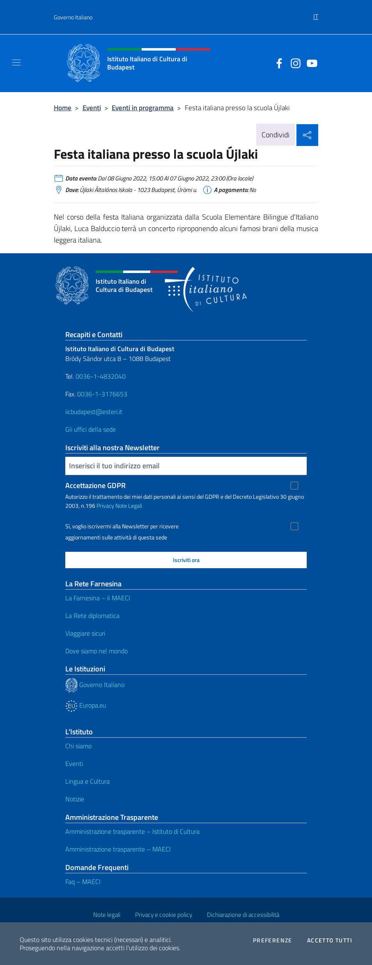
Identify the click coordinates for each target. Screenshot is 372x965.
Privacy (105, 505)
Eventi (92, 107)
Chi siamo (78, 746)
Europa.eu (85, 705)
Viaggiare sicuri (85, 633)
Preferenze (272, 940)
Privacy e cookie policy (163, 914)
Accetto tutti (329, 940)
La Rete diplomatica (92, 615)
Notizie (74, 799)
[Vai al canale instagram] (293, 62)
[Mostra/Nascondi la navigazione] (16, 62)
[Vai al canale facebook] (277, 62)
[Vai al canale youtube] (310, 62)
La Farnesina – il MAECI (97, 598)
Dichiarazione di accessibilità (243, 914)
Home (62, 107)
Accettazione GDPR (95, 485)
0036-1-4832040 (101, 376)
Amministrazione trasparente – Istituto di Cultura (132, 831)
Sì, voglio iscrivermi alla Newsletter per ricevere (122, 526)
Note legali (106, 914)
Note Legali (128, 505)
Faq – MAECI (83, 881)
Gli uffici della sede (90, 429)
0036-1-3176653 (102, 394)
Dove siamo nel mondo (96, 651)
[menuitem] (315, 13)
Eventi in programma (143, 107)
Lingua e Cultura (87, 781)
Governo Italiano (73, 17)
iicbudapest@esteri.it (93, 412)
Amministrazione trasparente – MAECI (118, 849)
